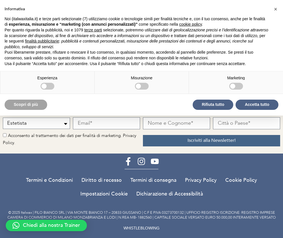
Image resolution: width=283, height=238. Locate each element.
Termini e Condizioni (49, 180)
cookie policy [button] (190, 24)
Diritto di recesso (101, 180)
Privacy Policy (201, 180)
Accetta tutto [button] (257, 104)
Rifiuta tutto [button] (213, 104)
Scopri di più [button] (26, 104)
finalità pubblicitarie (42, 41)
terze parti (93, 30)
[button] (46, 225)
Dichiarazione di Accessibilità (169, 193)
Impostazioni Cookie (104, 193)
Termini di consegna (153, 180)
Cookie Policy (241, 180)
